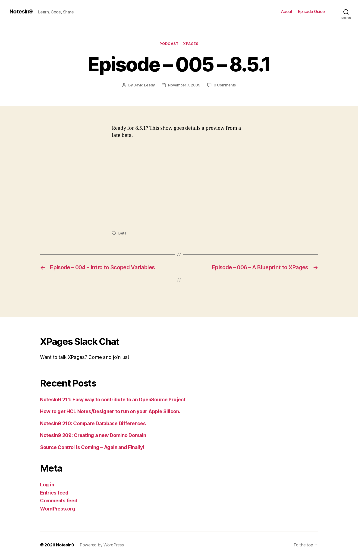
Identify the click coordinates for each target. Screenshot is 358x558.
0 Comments (225, 85)
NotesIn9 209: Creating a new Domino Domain (93, 435)
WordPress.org (57, 509)
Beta (122, 233)
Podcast (169, 44)
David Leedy (144, 85)
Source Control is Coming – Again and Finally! (92, 447)
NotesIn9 (21, 11)
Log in (47, 485)
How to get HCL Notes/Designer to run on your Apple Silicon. (110, 411)
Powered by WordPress (102, 544)
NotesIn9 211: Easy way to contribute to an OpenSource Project (112, 400)
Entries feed (54, 493)
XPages (190, 44)
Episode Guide (311, 11)
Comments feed (59, 501)
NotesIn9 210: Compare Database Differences (93, 423)
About (286, 11)
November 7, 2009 (184, 85)
